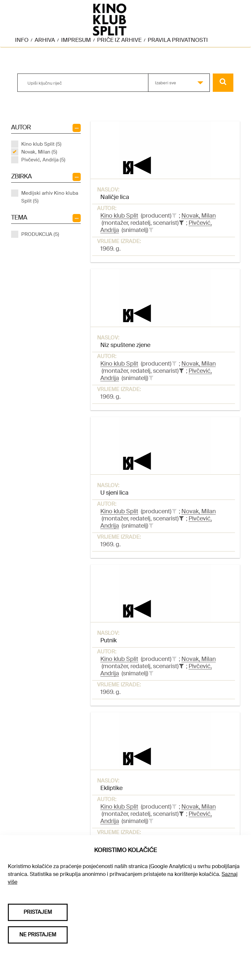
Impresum (76, 39)
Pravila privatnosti (178, 39)
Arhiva (45, 39)
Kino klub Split (119, 216)
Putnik (108, 640)
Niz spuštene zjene (125, 345)
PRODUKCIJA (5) (40, 234)
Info (21, 39)
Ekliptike (111, 788)
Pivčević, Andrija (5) (43, 159)
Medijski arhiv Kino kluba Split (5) (49, 197)
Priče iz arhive (119, 39)
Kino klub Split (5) (41, 144)
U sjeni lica (114, 493)
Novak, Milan (198, 216)
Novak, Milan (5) (39, 152)
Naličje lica (114, 197)
